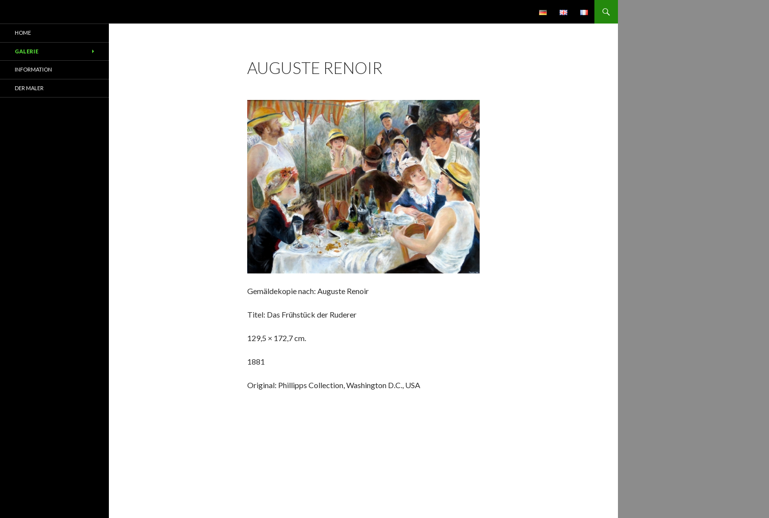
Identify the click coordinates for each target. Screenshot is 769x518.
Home (23, 32)
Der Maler (29, 88)
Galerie (26, 51)
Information (33, 69)
